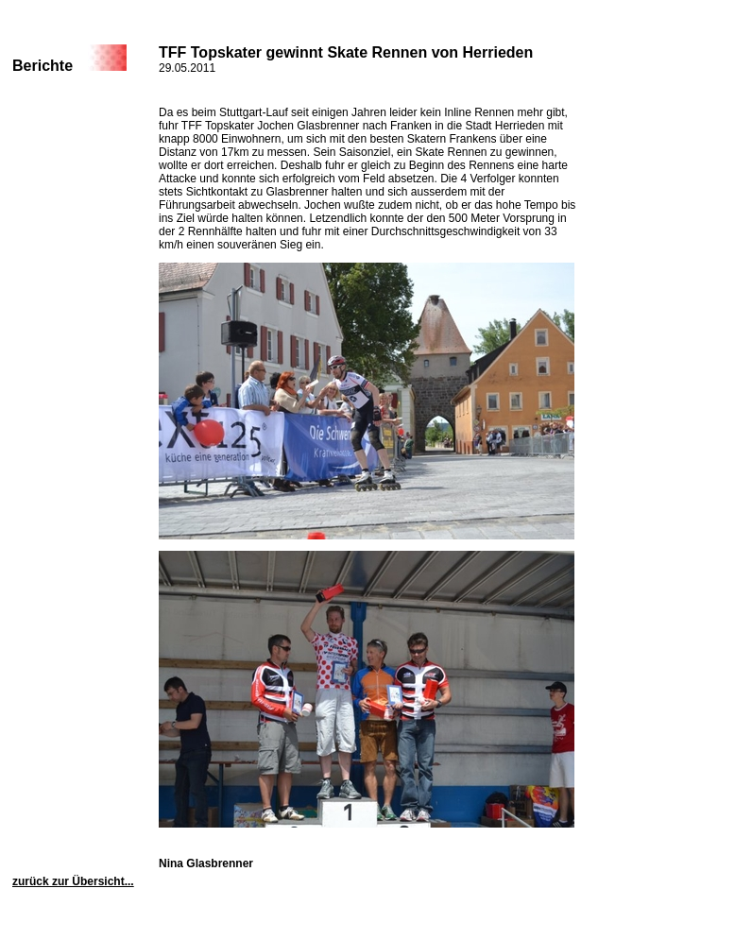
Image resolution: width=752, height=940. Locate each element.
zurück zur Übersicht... (73, 881)
